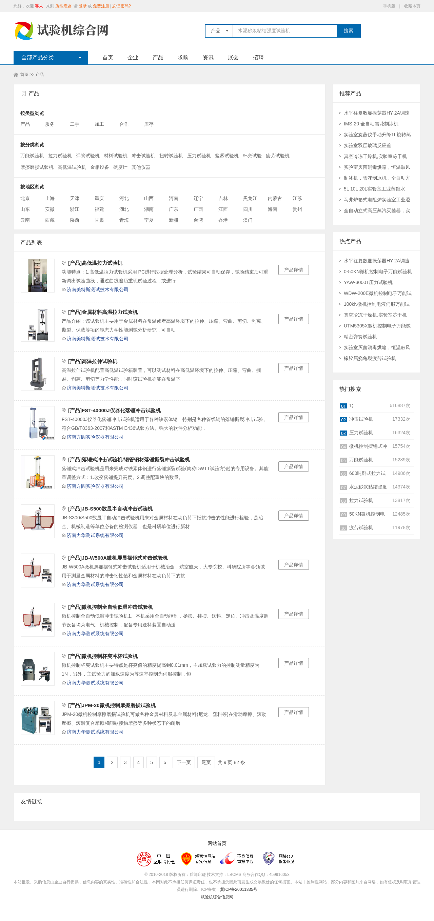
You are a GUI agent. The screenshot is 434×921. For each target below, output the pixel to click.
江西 (223, 209)
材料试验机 (115, 155)
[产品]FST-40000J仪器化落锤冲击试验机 (114, 410)
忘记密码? (121, 6)
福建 (99, 209)
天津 (74, 198)
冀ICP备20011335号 (238, 889)
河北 (124, 198)
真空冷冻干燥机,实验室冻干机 (375, 156)
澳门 (248, 220)
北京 (25, 198)
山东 (25, 209)
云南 (25, 220)
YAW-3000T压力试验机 (368, 282)
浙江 (74, 209)
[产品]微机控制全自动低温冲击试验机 (110, 607)
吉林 (223, 198)
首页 (107, 57)
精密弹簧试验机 (360, 336)
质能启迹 (63, 6)
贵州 (297, 209)
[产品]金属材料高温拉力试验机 (103, 312)
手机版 (389, 6)
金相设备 (99, 167)
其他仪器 (141, 167)
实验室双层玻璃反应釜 (367, 145)
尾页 (206, 762)
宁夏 (149, 220)
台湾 (198, 220)
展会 (233, 57)
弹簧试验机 (88, 155)
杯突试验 (252, 155)
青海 (124, 220)
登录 (83, 6)
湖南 (149, 209)
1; (351, 405)
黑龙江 (250, 198)
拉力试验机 (60, 155)
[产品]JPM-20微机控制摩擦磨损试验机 (112, 705)
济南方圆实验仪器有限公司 (95, 437)
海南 (272, 209)
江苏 (297, 198)
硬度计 (120, 167)
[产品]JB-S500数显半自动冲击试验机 (110, 509)
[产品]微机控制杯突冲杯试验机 (103, 656)
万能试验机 (32, 155)
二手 (75, 124)
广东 (173, 209)
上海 (50, 198)
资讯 (208, 57)
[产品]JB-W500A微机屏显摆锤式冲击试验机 (118, 558)
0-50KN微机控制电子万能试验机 (378, 271)
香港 (223, 220)
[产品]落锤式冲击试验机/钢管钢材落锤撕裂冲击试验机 (129, 459)
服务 (50, 124)
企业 (132, 57)
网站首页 (217, 843)
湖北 (124, 209)
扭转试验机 (171, 155)
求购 (183, 57)
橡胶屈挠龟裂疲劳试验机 (370, 358)
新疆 (173, 220)
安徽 (50, 209)
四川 (248, 209)
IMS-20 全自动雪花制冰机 (371, 123)
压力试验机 (199, 155)
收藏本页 (412, 6)
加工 (100, 124)
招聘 (258, 57)
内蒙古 (275, 198)
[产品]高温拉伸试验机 (92, 361)
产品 (158, 57)
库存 (149, 124)
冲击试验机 (143, 155)
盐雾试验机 (227, 155)
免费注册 (101, 6)
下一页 (184, 762)
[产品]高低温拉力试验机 (95, 263)
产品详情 (293, 270)
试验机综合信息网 (217, 897)
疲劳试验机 (278, 155)
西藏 (50, 220)
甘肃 (99, 220)
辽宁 (198, 198)
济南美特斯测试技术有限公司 (98, 289)
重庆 (99, 198)
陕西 (74, 220)
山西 (149, 198)
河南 (173, 198)
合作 (124, 124)
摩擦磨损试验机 (37, 167)
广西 (198, 209)
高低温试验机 (72, 167)
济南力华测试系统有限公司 (95, 535)
